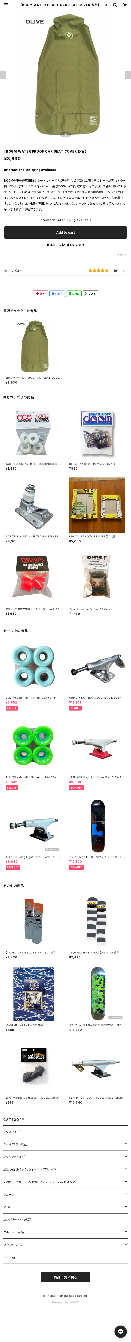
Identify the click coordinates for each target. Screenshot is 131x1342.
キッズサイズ (11, 1131)
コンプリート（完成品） (17, 1219)
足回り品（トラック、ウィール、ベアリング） (30, 1169)
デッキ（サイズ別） (14, 1157)
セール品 (9, 1257)
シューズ (8, 1194)
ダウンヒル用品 (13, 1244)
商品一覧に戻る (65, 1277)
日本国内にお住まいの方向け (65, 244)
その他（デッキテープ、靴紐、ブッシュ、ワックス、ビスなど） (40, 1182)
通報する (122, 255)
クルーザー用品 (13, 1232)
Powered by (65, 1302)
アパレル (8, 1207)
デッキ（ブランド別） (15, 1144)
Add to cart (65, 232)
